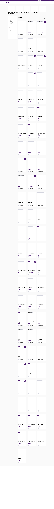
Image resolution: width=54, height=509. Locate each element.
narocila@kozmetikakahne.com (50, 0)
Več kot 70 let (10, 37)
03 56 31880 (44, 0)
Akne (10, 30)
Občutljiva (10, 19)
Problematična (11, 22)
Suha (10, 18)
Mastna (10, 23)
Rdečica (10, 31)
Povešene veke (11, 28)
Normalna (10, 20)
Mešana (10, 21)
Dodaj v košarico (20, 35)
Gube (10, 29)
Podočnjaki (10, 27)
